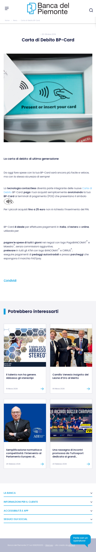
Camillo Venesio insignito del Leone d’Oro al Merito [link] (70, 376)
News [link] (15, 20)
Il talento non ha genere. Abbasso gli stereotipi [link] (21, 376)
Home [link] (7, 20)
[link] (25, 365)
